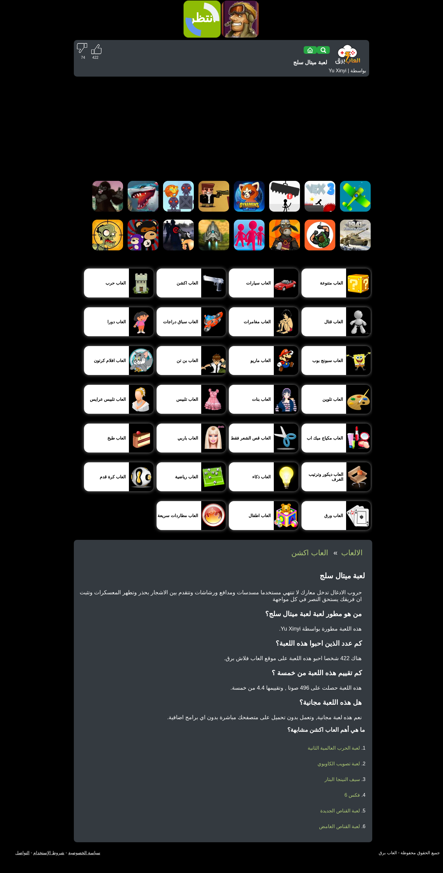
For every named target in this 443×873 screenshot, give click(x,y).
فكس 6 (352, 795)
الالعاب (352, 552)
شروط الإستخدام (48, 852)
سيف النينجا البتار (342, 779)
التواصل (22, 852)
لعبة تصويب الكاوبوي (338, 763)
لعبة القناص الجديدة (340, 810)
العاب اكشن (309, 552)
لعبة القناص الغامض (339, 826)
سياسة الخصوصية (84, 852)
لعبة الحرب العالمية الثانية (334, 748)
